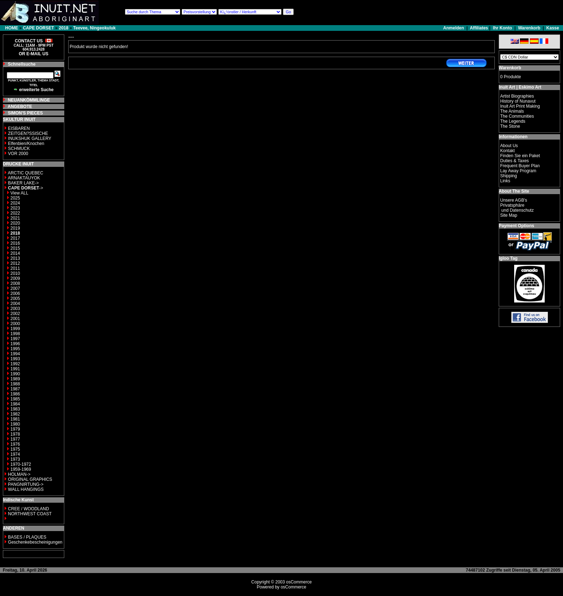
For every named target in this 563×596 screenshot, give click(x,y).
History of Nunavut (518, 101)
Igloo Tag (508, 258)
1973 (15, 459)
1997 (15, 338)
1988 (15, 383)
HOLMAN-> (19, 474)
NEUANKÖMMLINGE (29, 100)
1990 (15, 373)
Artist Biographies (517, 96)
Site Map (508, 215)
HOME (11, 27)
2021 (15, 218)
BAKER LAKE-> (23, 183)
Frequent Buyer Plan (520, 165)
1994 (15, 353)
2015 (15, 248)
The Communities (517, 116)
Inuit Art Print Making (520, 106)
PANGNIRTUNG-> (25, 484)
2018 (64, 27)
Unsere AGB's (513, 200)
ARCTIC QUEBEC (25, 172)
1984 (15, 404)
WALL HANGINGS (25, 489)
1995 (15, 348)
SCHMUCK (19, 148)
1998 (15, 333)
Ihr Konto (502, 27)
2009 (15, 278)
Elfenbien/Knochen (26, 143)
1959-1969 (20, 469)
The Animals (512, 111)
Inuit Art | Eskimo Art (520, 87)
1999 (15, 328)
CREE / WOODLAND (28, 508)
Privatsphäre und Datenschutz (517, 208)
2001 (15, 318)
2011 (15, 268)
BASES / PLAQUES (27, 537)
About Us (509, 145)
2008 (15, 283)
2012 (15, 263)
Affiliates (479, 27)
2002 (15, 313)
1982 (15, 414)
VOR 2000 (18, 153)
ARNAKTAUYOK (24, 177)
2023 (15, 208)
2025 (15, 198)
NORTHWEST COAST (29, 513)
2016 (15, 243)
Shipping (508, 175)
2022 (15, 213)
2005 (15, 298)
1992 (15, 363)
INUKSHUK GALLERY (29, 138)
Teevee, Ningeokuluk (94, 27)
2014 (15, 253)
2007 (15, 288)
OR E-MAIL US (33, 53)
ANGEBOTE (20, 106)
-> (25, 188)
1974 (15, 454)
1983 (15, 409)
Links (505, 180)
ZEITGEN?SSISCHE (28, 133)
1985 (15, 399)
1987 (15, 388)
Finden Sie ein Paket (520, 155)
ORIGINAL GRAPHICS (30, 479)
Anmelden (454, 27)
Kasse (552, 27)
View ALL (19, 193)
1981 (15, 419)
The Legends (512, 121)
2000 (15, 323)
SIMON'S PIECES (25, 113)
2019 (15, 228)
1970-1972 (20, 464)
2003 (15, 308)
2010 (15, 273)
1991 (15, 368)
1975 (15, 449)
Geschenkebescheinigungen (35, 542)
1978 (15, 434)
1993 (15, 358)
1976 (15, 444)
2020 (15, 223)
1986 (15, 393)
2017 (15, 238)
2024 (15, 203)
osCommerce (299, 582)
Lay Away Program (518, 170)
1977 (15, 439)
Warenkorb (529, 27)
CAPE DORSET (38, 27)
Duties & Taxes (514, 160)
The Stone (510, 126)
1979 (15, 429)
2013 (15, 258)
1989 (15, 378)
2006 (15, 293)
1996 (15, 343)
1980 (15, 424)
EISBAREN (19, 128)
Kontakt (507, 150)
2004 (15, 303)
